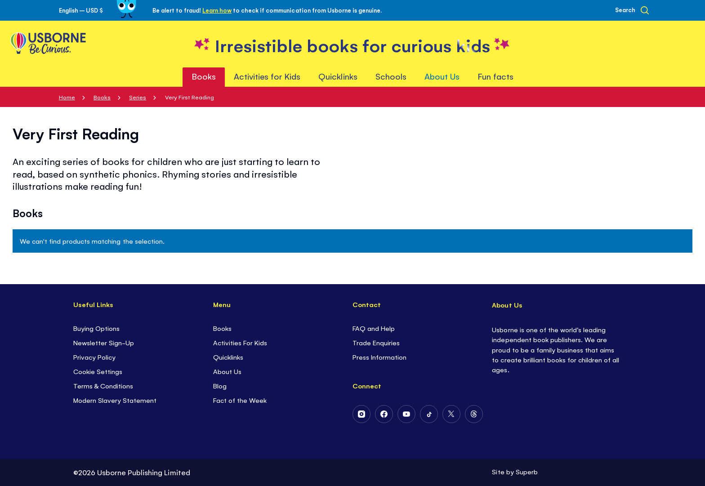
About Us (227, 371)
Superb (527, 471)
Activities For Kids (240, 342)
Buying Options (96, 328)
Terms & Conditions (103, 385)
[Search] (632, 10)
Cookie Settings (97, 371)
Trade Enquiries (376, 342)
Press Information (379, 356)
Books (102, 97)
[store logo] (352, 44)
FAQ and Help (373, 328)
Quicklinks (228, 356)
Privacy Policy (94, 356)
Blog (220, 385)
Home (67, 97)
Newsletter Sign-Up (103, 342)
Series (137, 97)
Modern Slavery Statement (114, 400)
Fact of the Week (240, 400)
